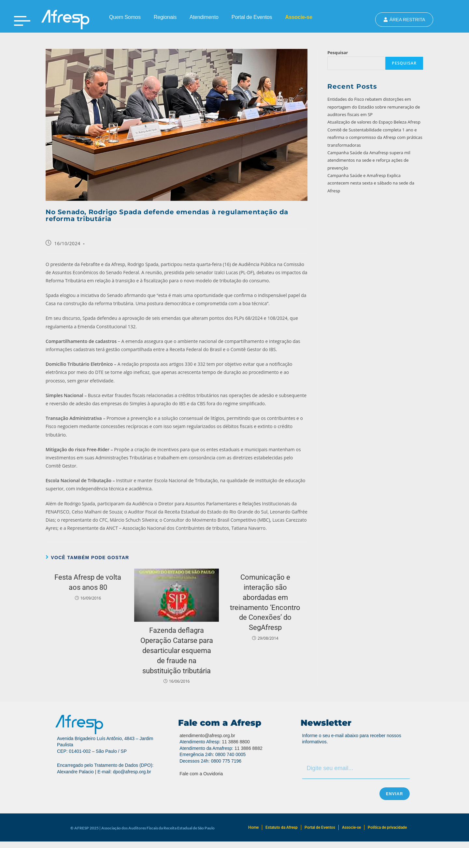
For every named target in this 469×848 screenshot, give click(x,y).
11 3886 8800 (236, 741)
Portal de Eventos (252, 17)
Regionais (165, 17)
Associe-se (298, 17)
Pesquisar (337, 52)
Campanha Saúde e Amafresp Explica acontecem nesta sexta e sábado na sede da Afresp (370, 183)
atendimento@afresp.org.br (207, 735)
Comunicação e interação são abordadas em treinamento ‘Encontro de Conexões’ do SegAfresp (265, 602)
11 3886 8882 (248, 748)
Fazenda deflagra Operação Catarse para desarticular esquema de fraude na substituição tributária (176, 650)
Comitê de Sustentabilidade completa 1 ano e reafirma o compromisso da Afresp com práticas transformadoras (374, 137)
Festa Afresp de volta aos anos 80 (87, 582)
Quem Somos (125, 17)
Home (253, 827)
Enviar (394, 794)
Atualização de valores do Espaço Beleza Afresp (373, 122)
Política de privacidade (387, 827)
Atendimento (204, 17)
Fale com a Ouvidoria (201, 773)
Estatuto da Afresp (281, 827)
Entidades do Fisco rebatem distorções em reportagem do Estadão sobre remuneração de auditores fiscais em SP (373, 106)
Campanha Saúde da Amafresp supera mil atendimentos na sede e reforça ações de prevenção (368, 160)
